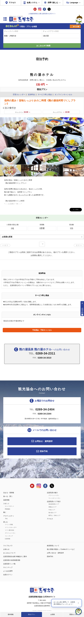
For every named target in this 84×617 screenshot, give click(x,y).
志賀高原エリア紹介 (54, 501)
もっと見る (74, 209)
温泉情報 (6, 500)
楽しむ (5, 522)
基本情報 (10, 614)
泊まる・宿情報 (8, 492)
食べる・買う (7, 496)
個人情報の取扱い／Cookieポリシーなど (61, 549)
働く (4, 512)
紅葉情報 (7, 539)
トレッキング (9, 536)
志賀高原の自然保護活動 (11, 560)
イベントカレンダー (11, 527)
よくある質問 (7, 571)
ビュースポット (9, 506)
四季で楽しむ (53, 2)
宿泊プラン (31, 614)
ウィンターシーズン (54, 498)
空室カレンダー (73, 614)
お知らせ (6, 549)
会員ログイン (7, 574)
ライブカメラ (7, 546)
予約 (6, 518)
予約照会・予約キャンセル (42, 330)
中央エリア (52, 510)
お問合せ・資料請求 (44, 441)
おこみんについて (9, 553)
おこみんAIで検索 (43, 46)
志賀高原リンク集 (9, 564)
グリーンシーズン (10, 533)
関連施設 (7, 509)
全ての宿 (76, 26)
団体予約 (44, 451)
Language (74, 2)
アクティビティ (8, 516)
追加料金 (31, 94)
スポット (6, 503)
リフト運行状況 (9, 530)
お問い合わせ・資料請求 (55, 553)
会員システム (32, 2)
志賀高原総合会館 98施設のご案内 (15, 556)
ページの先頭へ (82, 310)
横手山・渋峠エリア (54, 515)
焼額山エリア (52, 507)
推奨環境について (53, 546)
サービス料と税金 (45, 94)
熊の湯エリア (52, 512)
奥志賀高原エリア (54, 504)
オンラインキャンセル (63, 94)
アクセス (12, 2)
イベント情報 (9, 524)
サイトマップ (7, 567)
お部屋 (52, 614)
